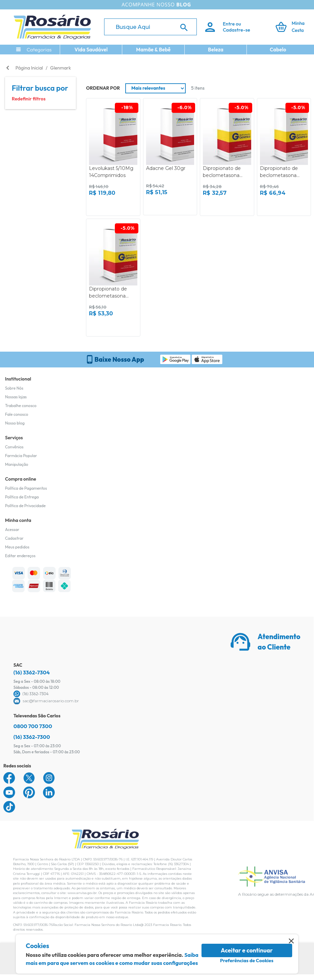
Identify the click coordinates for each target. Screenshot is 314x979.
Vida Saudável (91, 49)
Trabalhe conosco (21, 405)
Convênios (14, 446)
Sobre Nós (14, 388)
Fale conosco (16, 414)
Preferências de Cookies (246, 961)
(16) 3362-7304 (31, 672)
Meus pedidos (17, 546)
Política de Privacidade (25, 505)
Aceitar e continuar (247, 950)
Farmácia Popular (21, 455)
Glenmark (60, 68)
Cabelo (278, 49)
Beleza (215, 49)
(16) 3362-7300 (31, 736)
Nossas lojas (16, 396)
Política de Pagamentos (26, 488)
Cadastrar (14, 538)
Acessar (12, 529)
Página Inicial (29, 68)
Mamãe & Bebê (153, 49)
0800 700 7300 (32, 726)
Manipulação (16, 464)
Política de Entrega (22, 496)
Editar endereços (20, 555)
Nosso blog (15, 423)
